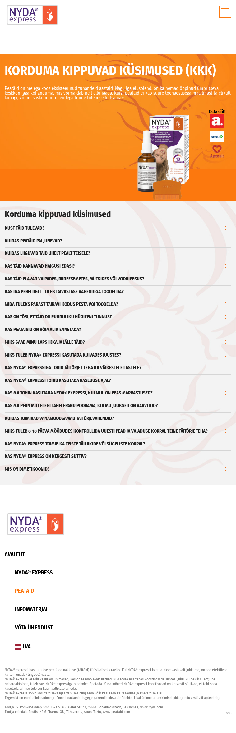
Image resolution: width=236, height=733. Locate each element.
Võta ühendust (34, 628)
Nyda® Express (34, 573)
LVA (23, 647)
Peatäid (24, 591)
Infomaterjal (32, 609)
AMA (228, 712)
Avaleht (15, 554)
